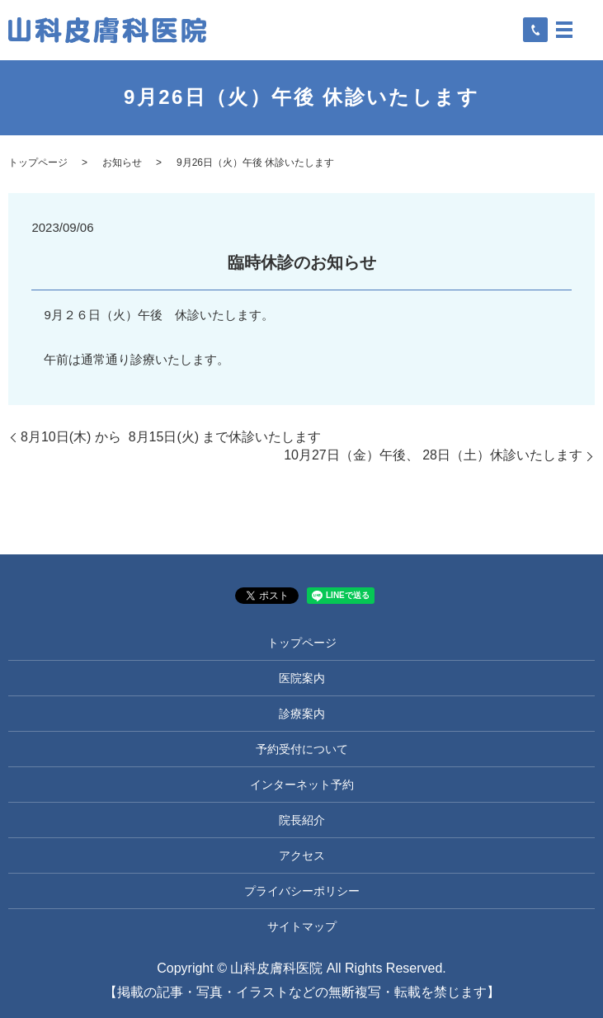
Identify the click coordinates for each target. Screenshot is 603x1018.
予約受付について (302, 749)
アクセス (302, 855)
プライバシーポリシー (302, 891)
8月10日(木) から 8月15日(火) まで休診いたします (171, 437)
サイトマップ (302, 926)
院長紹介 (302, 820)
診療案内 (302, 713)
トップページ (38, 162)
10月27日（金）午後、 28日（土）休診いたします (433, 455)
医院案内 (302, 678)
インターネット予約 (302, 784)
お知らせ (122, 162)
